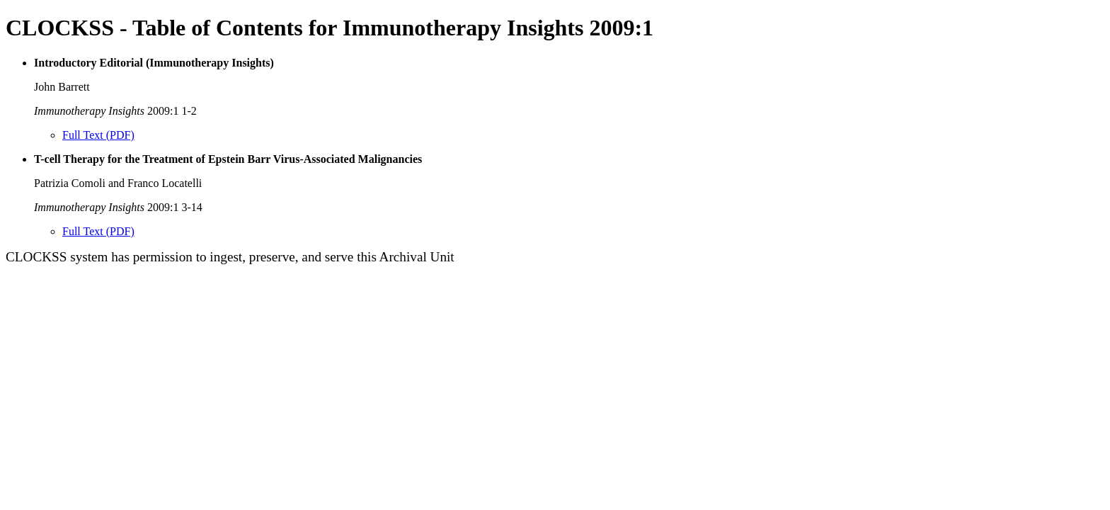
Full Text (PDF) (98, 135)
